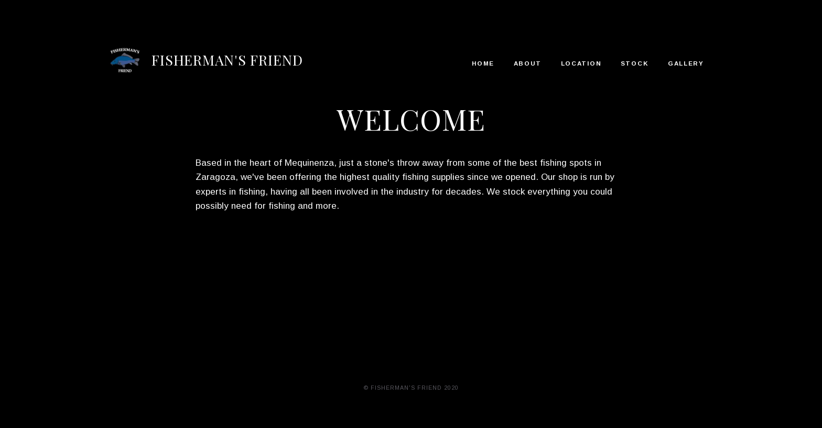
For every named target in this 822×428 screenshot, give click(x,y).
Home (483, 63)
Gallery (686, 63)
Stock (635, 63)
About (528, 63)
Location (581, 63)
